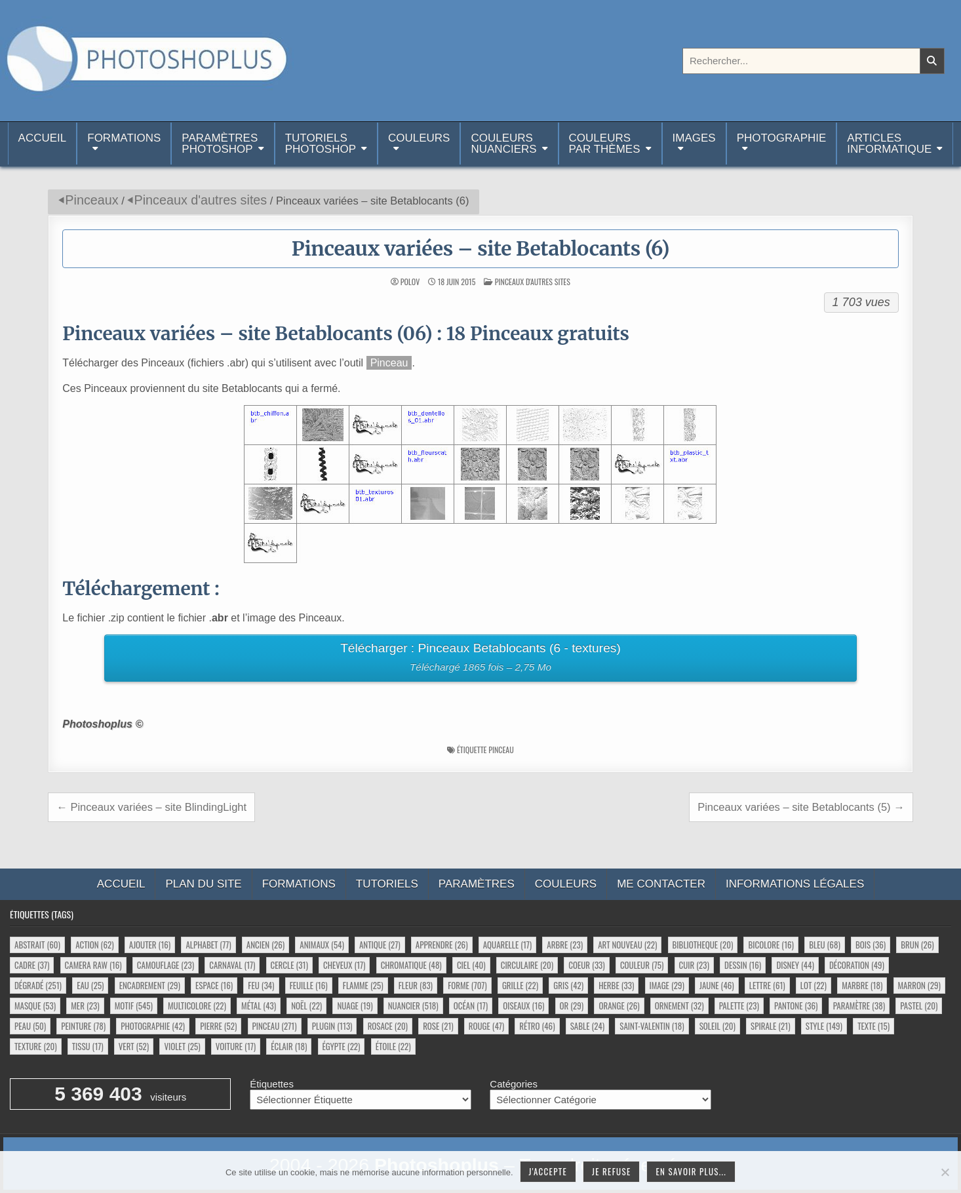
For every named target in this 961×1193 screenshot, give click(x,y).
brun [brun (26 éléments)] (917, 944)
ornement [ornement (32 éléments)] (679, 1005)
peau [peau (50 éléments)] (30, 1025)
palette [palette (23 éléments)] (739, 1005)
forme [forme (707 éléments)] (467, 985)
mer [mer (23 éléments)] (85, 1005)
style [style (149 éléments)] (824, 1025)
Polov (410, 282)
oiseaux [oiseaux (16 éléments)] (523, 1005)
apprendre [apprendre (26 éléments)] (442, 944)
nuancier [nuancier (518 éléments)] (413, 1005)
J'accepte (548, 1171)
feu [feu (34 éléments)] (261, 985)
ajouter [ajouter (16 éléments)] (149, 944)
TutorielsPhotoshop (320, 143)
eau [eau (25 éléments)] (90, 985)
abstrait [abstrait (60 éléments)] (37, 944)
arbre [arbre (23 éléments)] (565, 944)
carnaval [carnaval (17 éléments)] (232, 964)
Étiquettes (272, 1083)
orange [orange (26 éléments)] (618, 1005)
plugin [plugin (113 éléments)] (332, 1025)
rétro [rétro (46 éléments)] (537, 1025)
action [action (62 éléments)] (94, 944)
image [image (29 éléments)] (667, 985)
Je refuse (611, 1171)
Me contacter (661, 884)
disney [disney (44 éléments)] (795, 964)
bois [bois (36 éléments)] (870, 944)
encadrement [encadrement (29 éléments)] (149, 985)
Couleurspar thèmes (604, 143)
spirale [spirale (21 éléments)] (771, 1025)
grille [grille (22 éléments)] (520, 985)
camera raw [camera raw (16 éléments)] (93, 964)
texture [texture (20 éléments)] (35, 1046)
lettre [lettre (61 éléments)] (767, 985)
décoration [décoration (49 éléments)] (856, 964)
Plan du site (203, 884)
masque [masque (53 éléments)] (35, 1005)
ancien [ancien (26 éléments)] (265, 944)
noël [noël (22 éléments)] (306, 1005)
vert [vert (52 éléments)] (134, 1046)
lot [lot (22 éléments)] (813, 985)
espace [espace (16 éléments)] (214, 985)
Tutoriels (387, 884)
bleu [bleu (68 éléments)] (824, 944)
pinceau (501, 749)
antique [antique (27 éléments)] (380, 944)
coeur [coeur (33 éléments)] (586, 964)
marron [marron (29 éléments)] (919, 985)
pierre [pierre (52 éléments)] (218, 1025)
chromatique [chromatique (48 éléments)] (411, 964)
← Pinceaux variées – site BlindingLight (151, 807)
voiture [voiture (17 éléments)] (236, 1046)
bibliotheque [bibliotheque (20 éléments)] (703, 944)
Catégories (514, 1083)
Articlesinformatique (889, 143)
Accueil (42, 143)
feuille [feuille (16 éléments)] (309, 985)
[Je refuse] (944, 1172)
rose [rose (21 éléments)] (438, 1025)
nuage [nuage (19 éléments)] (354, 1005)
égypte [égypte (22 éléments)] (342, 1046)
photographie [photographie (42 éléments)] (153, 1025)
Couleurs (419, 138)
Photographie (782, 138)
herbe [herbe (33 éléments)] (616, 985)
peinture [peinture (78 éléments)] (83, 1025)
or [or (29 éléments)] (572, 1005)
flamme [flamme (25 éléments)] (363, 985)
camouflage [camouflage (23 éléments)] (165, 964)
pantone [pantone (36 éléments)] (795, 1005)
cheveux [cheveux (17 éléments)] (344, 964)
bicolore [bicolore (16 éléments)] (771, 944)
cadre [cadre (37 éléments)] (31, 964)
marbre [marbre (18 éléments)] (862, 985)
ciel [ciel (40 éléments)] (471, 964)
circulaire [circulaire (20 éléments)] (527, 964)
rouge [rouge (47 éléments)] (486, 1025)
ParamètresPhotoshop (220, 143)
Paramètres (477, 884)
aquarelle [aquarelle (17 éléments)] (507, 944)
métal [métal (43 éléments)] (258, 1005)
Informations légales (795, 884)
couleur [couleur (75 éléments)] (641, 964)
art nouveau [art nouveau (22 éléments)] (627, 944)
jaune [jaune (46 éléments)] (716, 985)
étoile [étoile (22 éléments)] (393, 1046)
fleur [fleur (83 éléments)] (416, 985)
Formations (124, 138)
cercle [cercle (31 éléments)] (289, 964)
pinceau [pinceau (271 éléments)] (274, 1025)
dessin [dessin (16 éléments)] (742, 964)
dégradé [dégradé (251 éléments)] (38, 985)
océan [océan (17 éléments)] (471, 1005)
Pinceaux (91, 200)
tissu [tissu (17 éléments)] (88, 1046)
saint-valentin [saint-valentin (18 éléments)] (651, 1025)
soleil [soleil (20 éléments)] (717, 1025)
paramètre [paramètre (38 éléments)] (859, 1005)
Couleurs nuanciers (503, 143)
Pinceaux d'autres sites (200, 200)
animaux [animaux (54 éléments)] (321, 944)
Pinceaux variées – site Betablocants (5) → (801, 807)
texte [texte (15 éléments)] (873, 1025)
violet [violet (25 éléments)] (182, 1046)
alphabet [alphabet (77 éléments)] (208, 944)
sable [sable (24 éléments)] (587, 1025)
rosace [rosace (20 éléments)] (388, 1025)
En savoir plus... (691, 1171)
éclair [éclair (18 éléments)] (289, 1046)
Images (694, 138)
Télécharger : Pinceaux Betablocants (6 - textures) (480, 659)
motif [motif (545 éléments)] (134, 1005)
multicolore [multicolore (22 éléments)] (197, 1005)
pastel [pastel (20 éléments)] (918, 1005)
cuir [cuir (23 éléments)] (694, 964)
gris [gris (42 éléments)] (568, 985)
